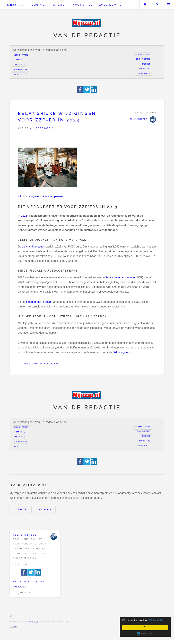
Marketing (144, 69)
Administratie (21, 55)
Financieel (19, 60)
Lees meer (20, 509)
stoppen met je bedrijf (39, 301)
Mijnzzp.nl (14, 5)
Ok (145, 627)
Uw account (145, 4)
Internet (145, 64)
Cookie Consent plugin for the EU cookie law (145, 633)
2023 (24, 215)
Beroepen (59, 5)
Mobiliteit (19, 74)
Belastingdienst (122, 352)
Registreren (43, 509)
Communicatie (143, 59)
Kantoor (18, 65)
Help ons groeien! (26, 535)
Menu (168, 4)
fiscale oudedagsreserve (120, 277)
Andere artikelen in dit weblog (40, 364)
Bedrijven (39, 5)
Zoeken (156, 4)
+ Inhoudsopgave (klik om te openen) (40, 196)
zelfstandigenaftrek (33, 246)
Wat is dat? (155, 620)
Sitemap (14, 626)
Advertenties (82, 5)
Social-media (20, 69)
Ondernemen (143, 74)
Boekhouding (143, 54)
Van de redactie (109, 5)
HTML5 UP (33, 621)
